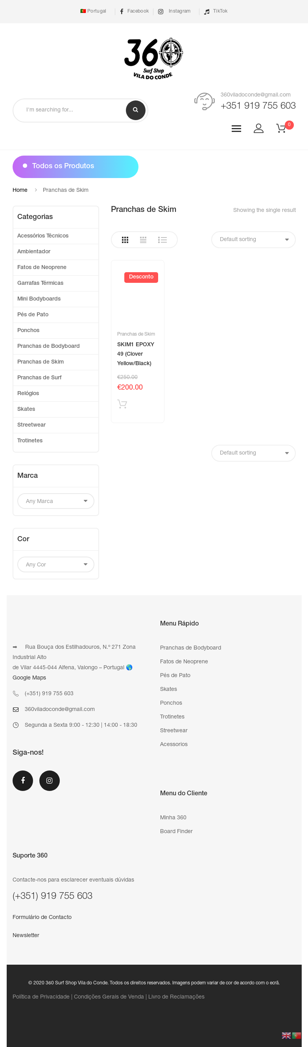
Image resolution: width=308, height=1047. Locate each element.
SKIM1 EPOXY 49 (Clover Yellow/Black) (135, 354)
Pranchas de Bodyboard (48, 346)
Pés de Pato (32, 315)
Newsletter (26, 936)
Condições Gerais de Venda (109, 997)
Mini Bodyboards (39, 299)
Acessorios (174, 745)
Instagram (174, 11)
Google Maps (29, 678)
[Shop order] (253, 239)
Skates (26, 409)
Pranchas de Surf (39, 378)
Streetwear (31, 425)
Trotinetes (29, 441)
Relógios (28, 394)
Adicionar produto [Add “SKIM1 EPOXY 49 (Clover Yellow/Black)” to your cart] (122, 406)
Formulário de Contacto (42, 918)
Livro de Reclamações (176, 997)
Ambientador (33, 252)
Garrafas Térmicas (40, 283)
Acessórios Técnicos (42, 236)
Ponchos (28, 331)
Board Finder (176, 832)
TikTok (216, 11)
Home (20, 190)
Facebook (134, 11)
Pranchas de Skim (136, 334)
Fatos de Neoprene (41, 268)
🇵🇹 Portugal (92, 11)
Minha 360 (173, 818)
